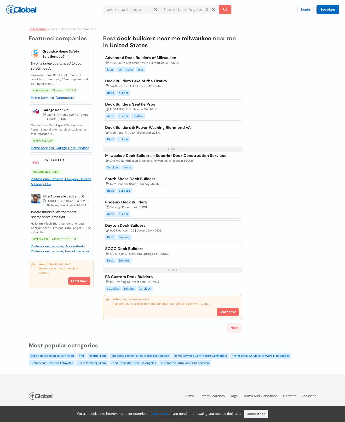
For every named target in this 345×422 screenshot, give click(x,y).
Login (305, 9)
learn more (159, 413)
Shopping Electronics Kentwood (52, 356)
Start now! (79, 281)
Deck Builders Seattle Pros (130, 104)
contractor (125, 69)
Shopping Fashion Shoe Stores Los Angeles (140, 356)
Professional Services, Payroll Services (60, 251)
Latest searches (212, 396)
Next (234, 328)
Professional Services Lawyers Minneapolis (260, 356)
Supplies (113, 289)
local (110, 69)
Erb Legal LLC (53, 160)
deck (110, 93)
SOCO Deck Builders (124, 248)
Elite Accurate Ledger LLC (63, 196)
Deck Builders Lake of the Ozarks (136, 80)
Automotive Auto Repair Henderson (185, 363)
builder (123, 93)
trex (141, 69)
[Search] (225, 9)
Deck (110, 139)
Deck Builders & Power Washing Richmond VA (148, 127)
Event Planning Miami (92, 363)
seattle (138, 116)
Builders (124, 237)
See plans (327, 9)
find (81, 356)
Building (129, 289)
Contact (289, 396)
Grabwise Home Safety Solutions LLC (60, 54)
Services (113, 167)
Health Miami (98, 356)
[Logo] (21, 9)
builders (124, 191)
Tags (234, 396)
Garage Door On (55, 110)
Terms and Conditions (260, 396)
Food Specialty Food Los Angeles (133, 363)
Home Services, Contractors (52, 97)
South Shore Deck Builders (130, 178)
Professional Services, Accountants (58, 246)
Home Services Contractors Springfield (200, 356)
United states (38, 29)
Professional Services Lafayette (52, 363)
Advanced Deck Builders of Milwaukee (140, 57)
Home (127, 167)
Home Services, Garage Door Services (60, 148)
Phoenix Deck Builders (126, 202)
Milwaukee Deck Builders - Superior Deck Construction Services (165, 155)
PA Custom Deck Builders (129, 276)
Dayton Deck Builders (125, 225)
